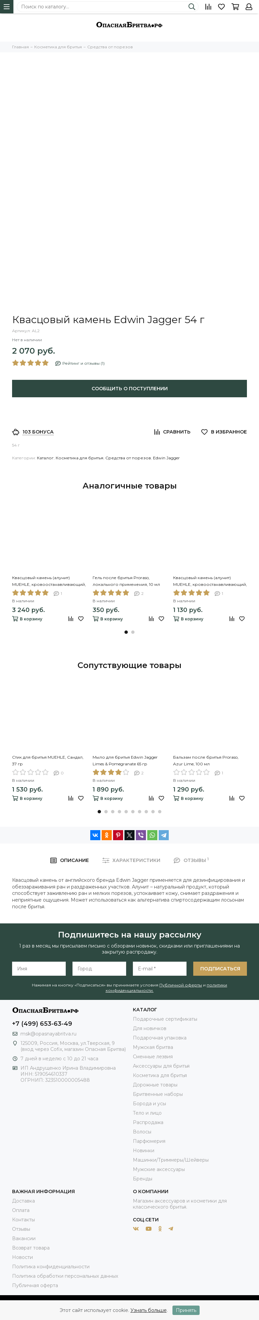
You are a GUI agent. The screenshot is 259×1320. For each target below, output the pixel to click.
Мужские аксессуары (159, 1169)
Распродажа (148, 1122)
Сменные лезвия (153, 1057)
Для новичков (149, 1028)
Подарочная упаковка (160, 1038)
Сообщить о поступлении (130, 389)
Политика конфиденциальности (51, 1267)
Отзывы (21, 1229)
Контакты (23, 1220)
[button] (126, 632)
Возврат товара (31, 1248)
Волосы (142, 1132)
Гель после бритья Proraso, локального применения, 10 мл (126, 581)
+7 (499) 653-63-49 (42, 1023)
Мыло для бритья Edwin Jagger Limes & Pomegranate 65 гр (125, 760)
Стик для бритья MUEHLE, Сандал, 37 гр (48, 760)
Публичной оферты (180, 984)
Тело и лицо (147, 1113)
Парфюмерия (149, 1141)
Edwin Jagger (166, 457)
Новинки (143, 1151)
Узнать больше (149, 1310)
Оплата (21, 1210)
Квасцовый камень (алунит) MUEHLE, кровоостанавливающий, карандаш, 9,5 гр (210, 581)
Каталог (45, 457)
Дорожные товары (155, 1085)
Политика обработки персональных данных (65, 1276)
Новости (22, 1257)
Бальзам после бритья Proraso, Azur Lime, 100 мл (206, 760)
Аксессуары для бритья (161, 1066)
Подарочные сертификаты (165, 1019)
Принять (186, 1310)
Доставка (23, 1201)
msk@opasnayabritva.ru (48, 1034)
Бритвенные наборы (158, 1094)
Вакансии (24, 1238)
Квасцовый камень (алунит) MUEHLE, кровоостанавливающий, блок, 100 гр (49, 581)
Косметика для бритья (79, 457)
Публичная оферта (35, 1285)
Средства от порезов (128, 457)
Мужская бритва (153, 1047)
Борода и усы (149, 1104)
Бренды (142, 1179)
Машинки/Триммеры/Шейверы (171, 1160)
